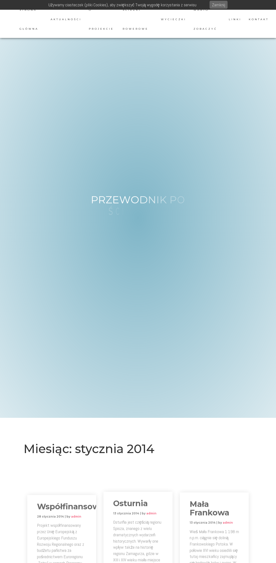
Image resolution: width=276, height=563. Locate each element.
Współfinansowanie (77, 539)
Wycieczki (173, 19)
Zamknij (218, 5)
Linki (235, 19)
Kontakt (259, 19)
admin (76, 549)
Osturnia (130, 532)
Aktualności (66, 19)
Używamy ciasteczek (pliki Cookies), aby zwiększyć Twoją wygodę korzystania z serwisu (122, 5)
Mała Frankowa (209, 538)
